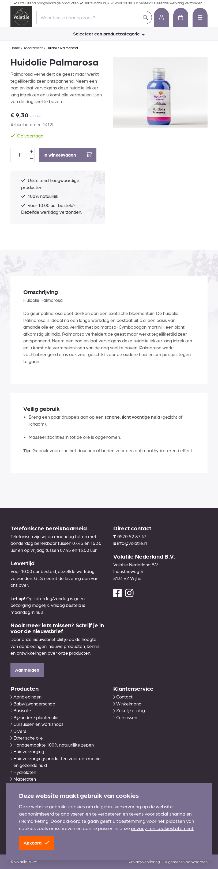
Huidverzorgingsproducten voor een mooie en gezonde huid (55, 762)
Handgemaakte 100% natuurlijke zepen (52, 744)
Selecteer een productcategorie (109, 33)
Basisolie (20, 710)
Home (15, 48)
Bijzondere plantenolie (34, 717)
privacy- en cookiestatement (162, 828)
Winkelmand (127, 703)
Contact (123, 696)
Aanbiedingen (26, 696)
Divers (18, 731)
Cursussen (125, 717)
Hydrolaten (23, 772)
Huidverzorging (27, 751)
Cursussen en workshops (36, 724)
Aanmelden (27, 669)
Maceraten (23, 778)
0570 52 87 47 (131, 536)
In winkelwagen (67, 154)
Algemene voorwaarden (186, 861)
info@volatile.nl (132, 543)
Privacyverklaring (144, 861)
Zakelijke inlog (129, 710)
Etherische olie (26, 737)
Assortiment (33, 48)
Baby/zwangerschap (32, 703)
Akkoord (36, 842)
